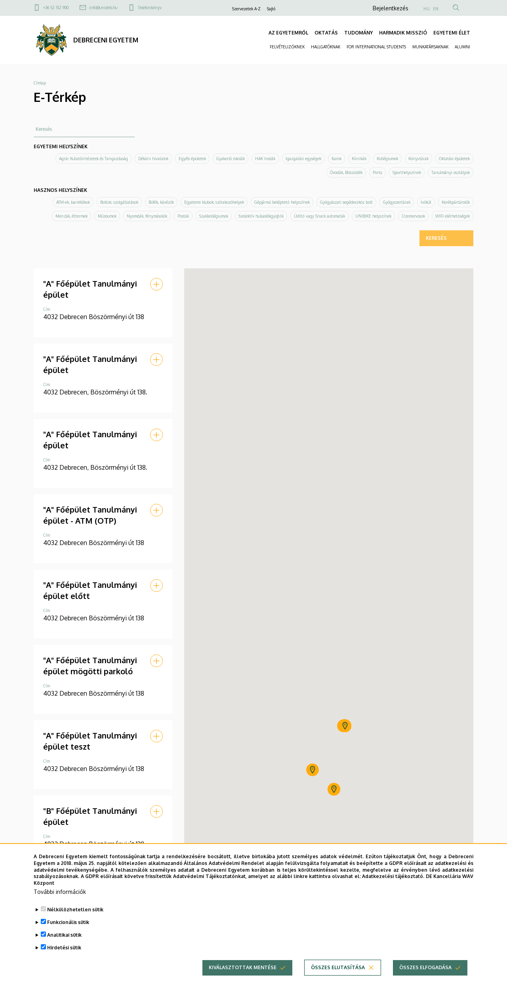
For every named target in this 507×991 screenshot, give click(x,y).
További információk (60, 891)
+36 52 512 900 (56, 7)
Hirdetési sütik (64, 948)
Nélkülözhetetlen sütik (75, 910)
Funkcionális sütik (68, 922)
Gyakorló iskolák (230, 158)
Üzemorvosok (413, 216)
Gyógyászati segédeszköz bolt (346, 202)
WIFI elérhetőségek (452, 216)
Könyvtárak (418, 158)
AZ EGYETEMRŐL (288, 33)
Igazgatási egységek (303, 158)
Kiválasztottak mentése (242, 967)
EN (435, 8)
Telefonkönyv (150, 7)
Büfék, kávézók (161, 202)
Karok (336, 158)
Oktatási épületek (454, 158)
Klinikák (359, 158)
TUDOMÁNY (358, 33)
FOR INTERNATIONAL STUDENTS (376, 46)
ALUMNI (462, 46)
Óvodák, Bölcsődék (346, 172)
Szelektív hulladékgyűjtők (261, 216)
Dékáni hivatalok (153, 158)
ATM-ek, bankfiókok (73, 202)
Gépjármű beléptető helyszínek (282, 202)
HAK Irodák (265, 158)
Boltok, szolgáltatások (119, 202)
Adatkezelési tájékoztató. (393, 876)
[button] (156, 284)
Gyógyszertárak (396, 202)
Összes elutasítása (338, 967)
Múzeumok (107, 216)
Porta (377, 172)
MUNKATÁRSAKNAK (430, 46)
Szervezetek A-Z (246, 8)
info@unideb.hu (103, 7)
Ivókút (426, 202)
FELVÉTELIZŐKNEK (287, 46)
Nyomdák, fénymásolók (147, 216)
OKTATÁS (326, 33)
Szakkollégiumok (213, 216)
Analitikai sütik (64, 935)
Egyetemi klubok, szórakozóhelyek (214, 202)
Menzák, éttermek (71, 216)
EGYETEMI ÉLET (451, 33)
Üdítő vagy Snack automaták (319, 216)
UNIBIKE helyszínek (373, 216)
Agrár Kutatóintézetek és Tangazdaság (93, 158)
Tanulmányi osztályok (450, 172)
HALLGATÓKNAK (325, 46)
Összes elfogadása (425, 967)
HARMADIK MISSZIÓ (403, 33)
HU (426, 8)
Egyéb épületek (192, 158)
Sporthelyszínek (407, 172)
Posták (183, 216)
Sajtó (271, 8)
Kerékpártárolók (456, 202)
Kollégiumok (387, 158)
